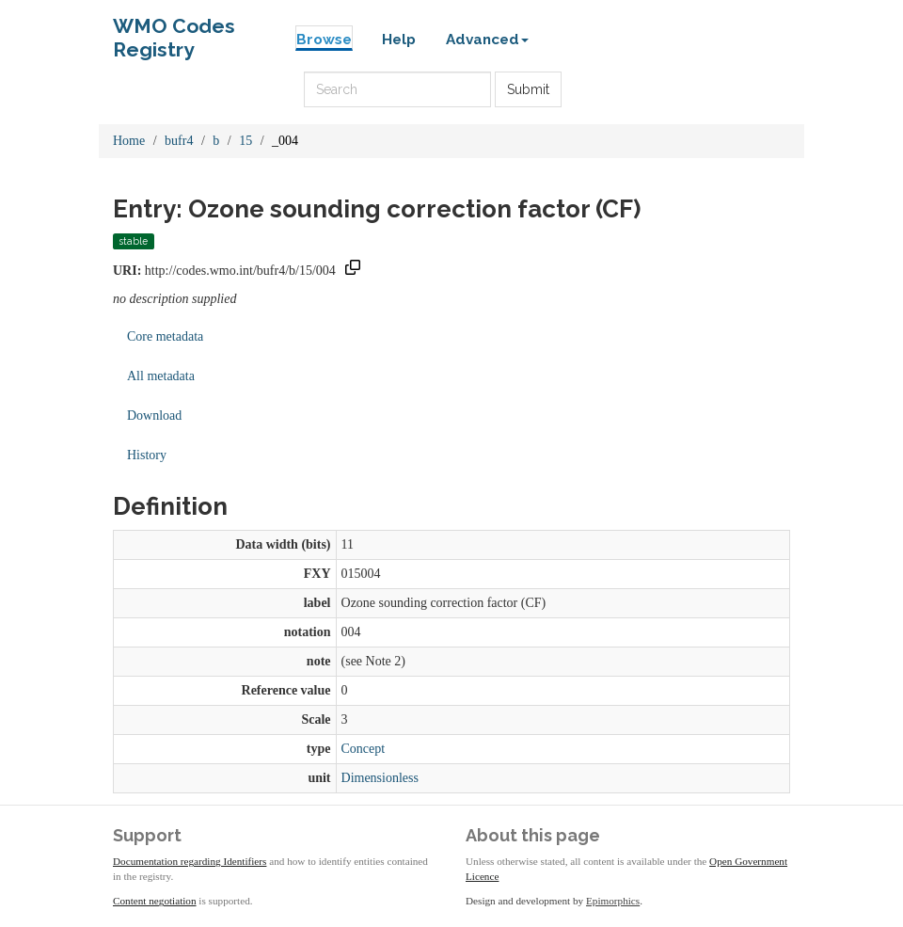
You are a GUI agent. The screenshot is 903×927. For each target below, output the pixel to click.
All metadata (161, 376)
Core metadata (165, 336)
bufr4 (179, 141)
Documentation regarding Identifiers (189, 861)
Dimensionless (380, 778)
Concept (363, 749)
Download (154, 415)
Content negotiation (155, 900)
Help (399, 39)
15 (245, 141)
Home (129, 141)
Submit (528, 89)
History (146, 455)
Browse (324, 39)
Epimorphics (613, 900)
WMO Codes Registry (174, 30)
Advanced (487, 39)
